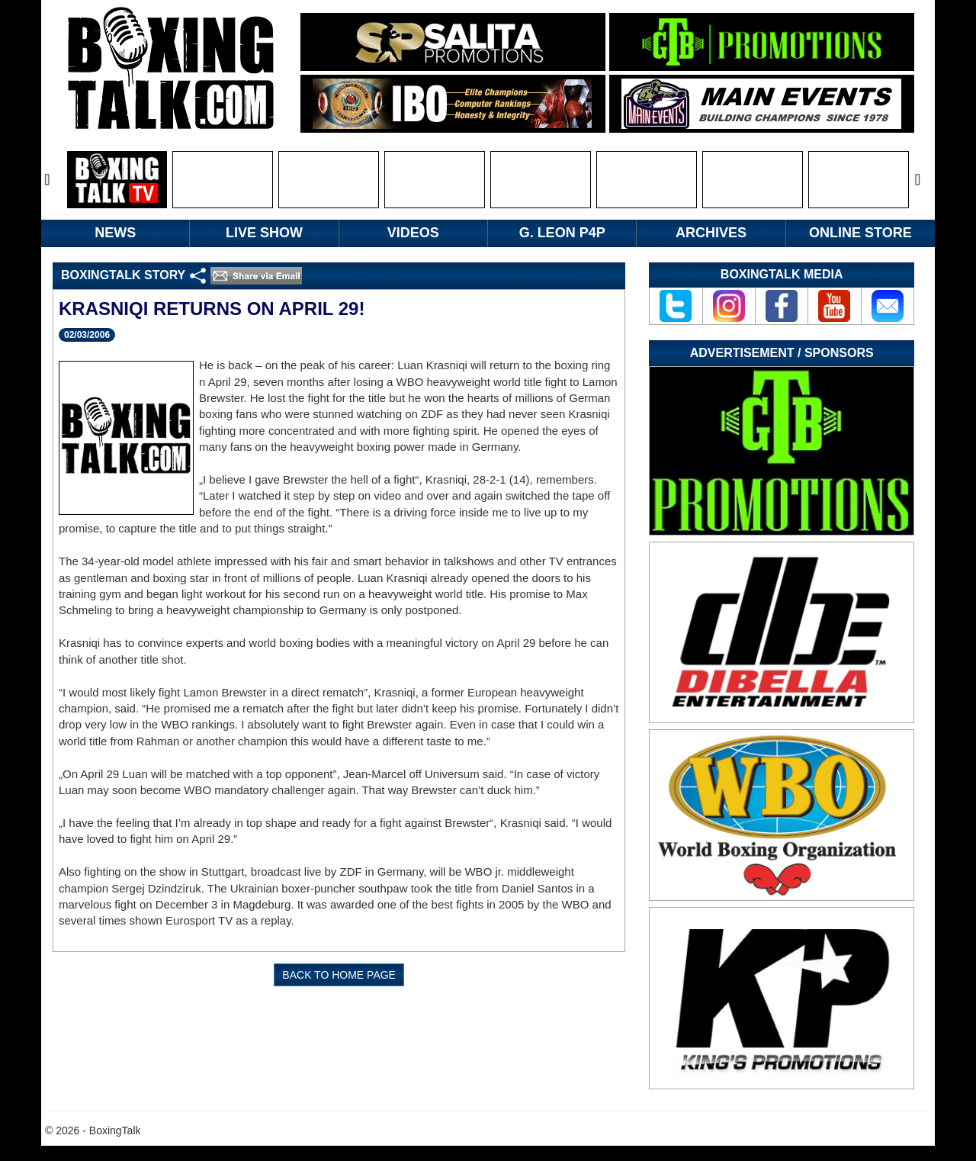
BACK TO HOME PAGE (339, 975)
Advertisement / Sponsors (782, 352)
